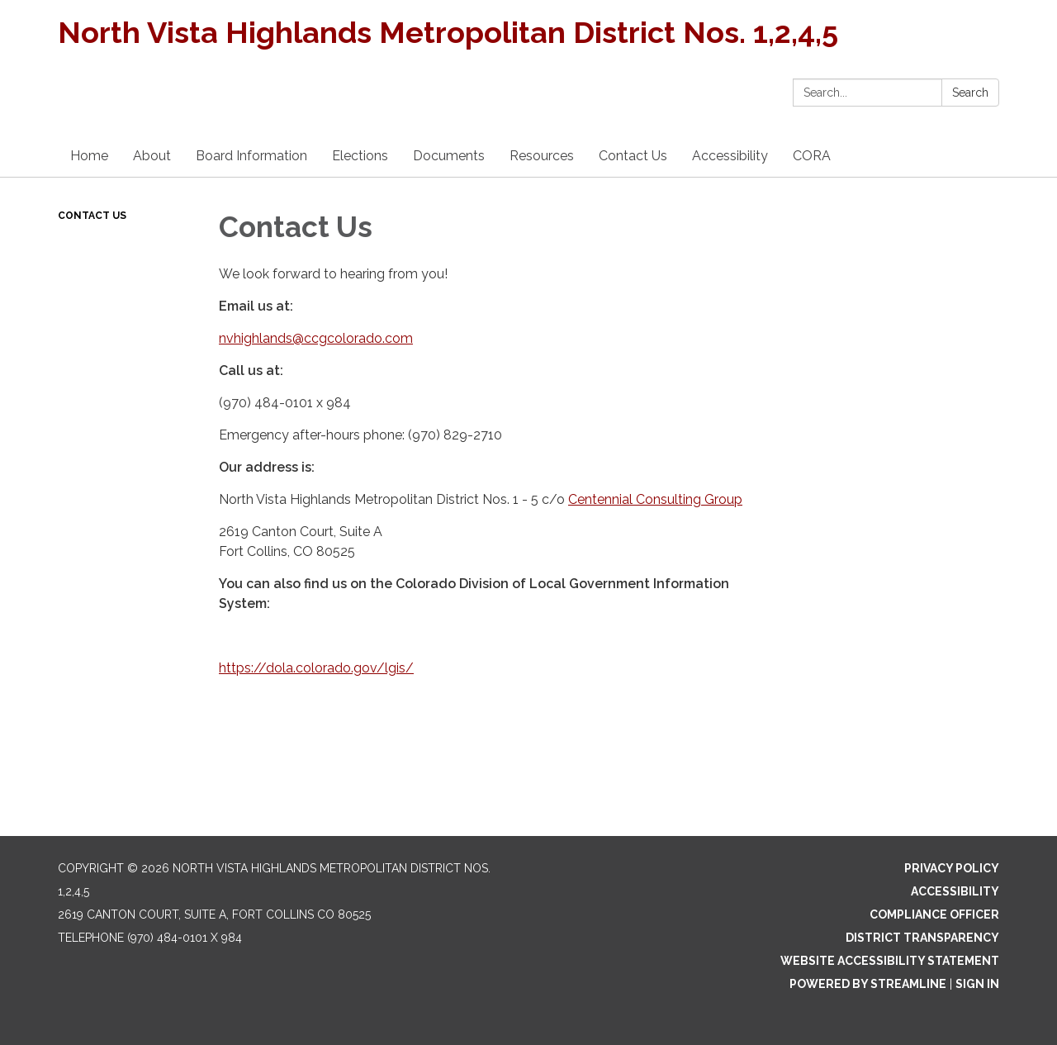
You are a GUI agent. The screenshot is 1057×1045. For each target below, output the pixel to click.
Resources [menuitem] (542, 156)
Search (970, 92)
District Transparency (922, 937)
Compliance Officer (934, 914)
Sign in (977, 983)
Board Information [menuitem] (251, 156)
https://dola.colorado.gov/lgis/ (316, 668)
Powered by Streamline (867, 983)
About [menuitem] (152, 156)
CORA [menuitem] (812, 156)
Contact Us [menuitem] (633, 156)
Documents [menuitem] (449, 156)
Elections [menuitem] (360, 156)
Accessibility (955, 891)
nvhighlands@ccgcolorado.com (316, 338)
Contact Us (92, 215)
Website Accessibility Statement (889, 960)
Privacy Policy (951, 868)
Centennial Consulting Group (655, 499)
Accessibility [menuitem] (730, 156)
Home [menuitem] (89, 156)
